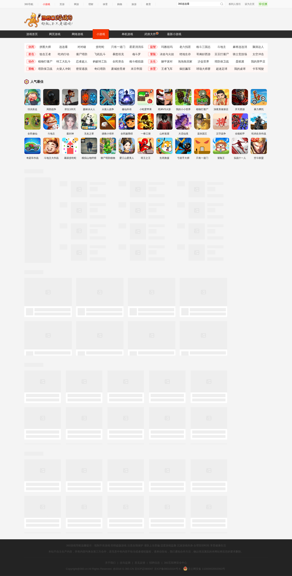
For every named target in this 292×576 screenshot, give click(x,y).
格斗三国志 (203, 46)
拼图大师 (45, 46)
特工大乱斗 (63, 61)
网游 (76, 4)
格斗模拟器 (136, 61)
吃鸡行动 (63, 54)
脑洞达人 (258, 46)
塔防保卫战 (222, 61)
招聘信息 (154, 562)
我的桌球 (240, 68)
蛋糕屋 (240, 61)
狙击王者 (45, 54)
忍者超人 (81, 61)
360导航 (28, 4)
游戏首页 (32, 34)
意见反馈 (140, 562)
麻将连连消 (240, 46)
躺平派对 (167, 61)
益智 (153, 46)
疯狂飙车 (185, 68)
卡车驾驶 (258, 68)
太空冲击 (258, 54)
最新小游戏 (174, 34)
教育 (148, 4)
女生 (153, 61)
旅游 (134, 4)
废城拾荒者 (118, 68)
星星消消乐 (136, 46)
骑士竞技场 (240, 54)
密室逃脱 (81, 68)
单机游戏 (127, 34)
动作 (31, 61)
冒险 (153, 54)
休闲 (31, 46)
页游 (62, 4)
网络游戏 (77, 34)
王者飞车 (167, 68)
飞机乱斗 (100, 54)
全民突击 (118, 61)
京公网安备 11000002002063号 (204, 568)
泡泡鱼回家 (185, 61)
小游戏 (46, 4)
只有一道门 (118, 46)
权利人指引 (235, 4)
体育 (105, 4)
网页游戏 (54, 34)
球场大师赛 (203, 68)
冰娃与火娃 (167, 54)
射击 (31, 54)
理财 (90, 4)
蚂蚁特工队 (100, 61)
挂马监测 (125, 562)
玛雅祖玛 (167, 46)
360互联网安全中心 (175, 562)
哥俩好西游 (203, 54)
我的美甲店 (258, 61)
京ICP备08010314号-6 (167, 568)
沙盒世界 (203, 61)
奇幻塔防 (100, 68)
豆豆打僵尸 (222, 54)
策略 (31, 68)
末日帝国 (136, 68)
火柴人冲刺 (63, 68)
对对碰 (81, 46)
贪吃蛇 (100, 46)
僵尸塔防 (81, 54)
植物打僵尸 (45, 61)
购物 (119, 4)
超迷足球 (221, 68)
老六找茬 (185, 46)
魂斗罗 (136, 54)
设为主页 (249, 4)
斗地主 (221, 46)
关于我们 (110, 562)
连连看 (63, 46)
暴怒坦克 (118, 54)
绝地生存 (185, 54)
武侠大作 (151, 34)
